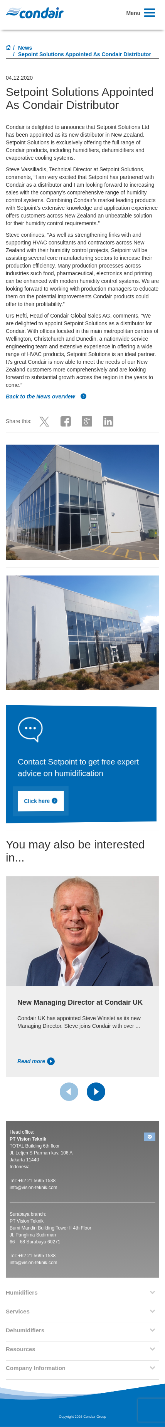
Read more (36, 1061)
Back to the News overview (46, 396)
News (25, 48)
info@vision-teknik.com (33, 1187)
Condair (35, 12)
